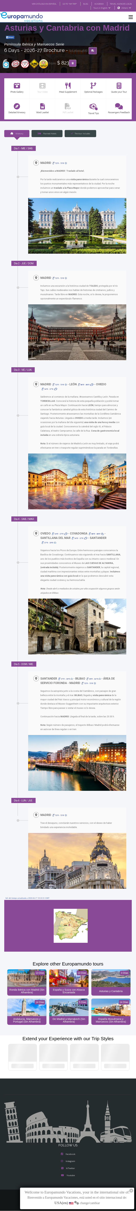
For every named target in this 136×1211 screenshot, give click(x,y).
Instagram (68, 1162)
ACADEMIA (96, 4)
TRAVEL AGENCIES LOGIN (119, 4)
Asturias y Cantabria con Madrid (67, 28)
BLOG (82, 4)
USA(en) (126, 8)
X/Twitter (68, 1169)
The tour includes (80, 133)
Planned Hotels (46, 133)
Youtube (68, 1176)
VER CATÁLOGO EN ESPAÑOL (37, 4)
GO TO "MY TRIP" (65, 4)
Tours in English (101, 8)
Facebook (68, 1155)
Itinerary (16, 133)
